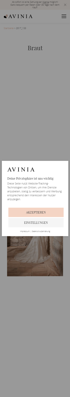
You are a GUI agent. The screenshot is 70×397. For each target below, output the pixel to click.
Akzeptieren (36, 212)
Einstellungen (36, 223)
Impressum (25, 231)
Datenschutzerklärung (41, 231)
